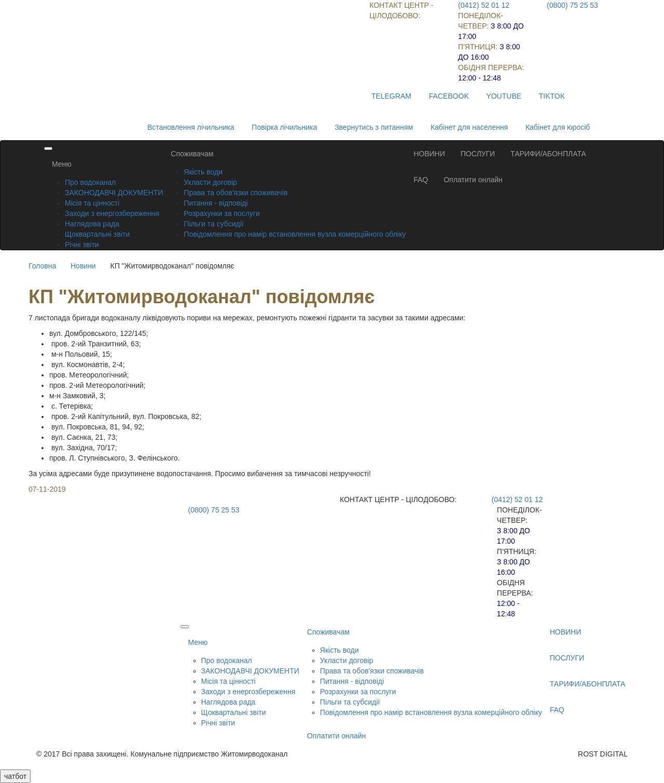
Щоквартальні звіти (97, 234)
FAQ (420, 180)
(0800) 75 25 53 (572, 5)
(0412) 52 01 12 (483, 5)
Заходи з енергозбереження (112, 213)
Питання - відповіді (215, 203)
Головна (42, 266)
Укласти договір (210, 182)
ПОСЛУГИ (478, 154)
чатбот (15, 776)
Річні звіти (82, 244)
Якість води (203, 172)
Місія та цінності (92, 203)
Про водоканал (90, 182)
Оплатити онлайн (473, 180)
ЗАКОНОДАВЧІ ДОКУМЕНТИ (114, 192)
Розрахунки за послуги (221, 213)
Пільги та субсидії (213, 224)
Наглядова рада (92, 224)
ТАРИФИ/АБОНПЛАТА (548, 154)
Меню (62, 164)
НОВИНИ (429, 154)
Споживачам (192, 154)
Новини (83, 266)
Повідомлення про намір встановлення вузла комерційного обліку (295, 234)
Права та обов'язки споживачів (235, 192)
